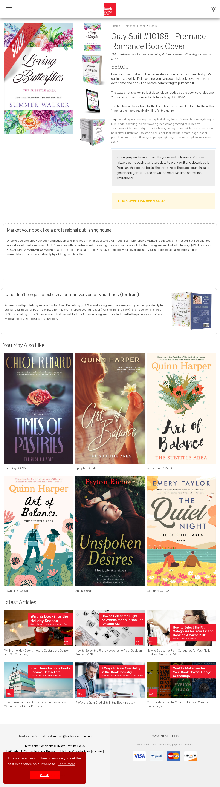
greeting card (181, 124)
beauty (152, 128)
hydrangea (207, 119)
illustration (132, 133)
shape (152, 137)
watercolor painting (143, 119)
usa (201, 137)
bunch (193, 128)
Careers (97, 751)
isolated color (148, 133)
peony (195, 124)
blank (161, 128)
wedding (124, 119)
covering (131, 124)
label (162, 133)
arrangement (119, 128)
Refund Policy (76, 746)
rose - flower (139, 137)
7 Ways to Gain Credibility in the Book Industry (105, 702)
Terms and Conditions (39, 746)
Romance (129, 26)
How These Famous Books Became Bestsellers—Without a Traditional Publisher (36, 704)
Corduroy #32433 (158, 591)
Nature (153, 26)
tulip (114, 124)
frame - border (189, 119)
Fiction (116, 26)
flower (174, 119)
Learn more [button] (66, 764)
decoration (206, 128)
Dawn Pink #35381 (16, 591)
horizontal (117, 133)
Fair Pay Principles (78, 751)
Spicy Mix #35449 (87, 468)
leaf (168, 133)
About (18, 751)
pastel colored (120, 137)
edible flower (147, 124)
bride (121, 124)
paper (203, 133)
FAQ (9, 751)
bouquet (182, 128)
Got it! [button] (44, 775)
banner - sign (138, 128)
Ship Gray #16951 (15, 468)
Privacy (60, 746)
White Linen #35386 (160, 468)
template (192, 137)
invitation (163, 119)
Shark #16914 (84, 591)
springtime (165, 137)
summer (179, 137)
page (195, 133)
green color (164, 124)
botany (171, 128)
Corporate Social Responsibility (44, 751)
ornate (186, 133)
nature (176, 133)
